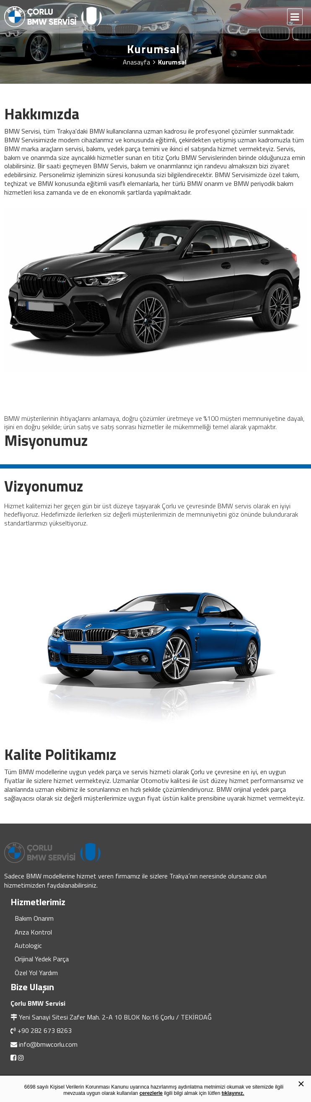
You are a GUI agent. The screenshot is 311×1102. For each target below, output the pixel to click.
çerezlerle (151, 1093)
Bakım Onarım (34, 918)
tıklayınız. (233, 1093)
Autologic (28, 945)
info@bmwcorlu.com (48, 1044)
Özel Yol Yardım (36, 973)
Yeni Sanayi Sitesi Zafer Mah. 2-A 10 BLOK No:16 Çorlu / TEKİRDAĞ (115, 1017)
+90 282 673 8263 (45, 1030)
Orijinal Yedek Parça (42, 959)
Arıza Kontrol (33, 932)
